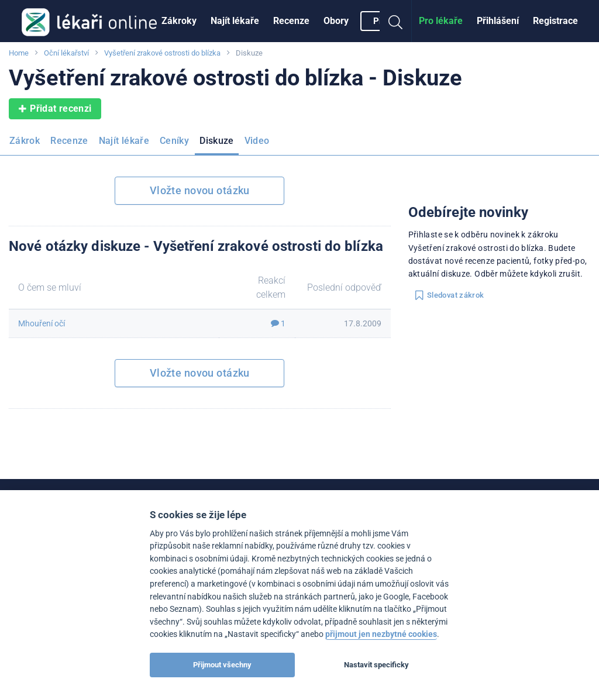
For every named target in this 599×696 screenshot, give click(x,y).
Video (257, 140)
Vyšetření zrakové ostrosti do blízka (162, 53)
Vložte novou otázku (200, 190)
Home (19, 53)
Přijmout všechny (222, 664)
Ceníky (174, 140)
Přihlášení (498, 20)
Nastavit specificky (376, 664)
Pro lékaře (441, 20)
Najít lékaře (235, 20)
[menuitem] (179, 21)
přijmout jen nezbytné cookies (381, 634)
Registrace (555, 20)
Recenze (291, 20)
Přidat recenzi (55, 109)
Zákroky (179, 20)
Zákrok (24, 140)
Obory (336, 20)
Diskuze (216, 140)
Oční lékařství (66, 53)
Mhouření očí (41, 323)
